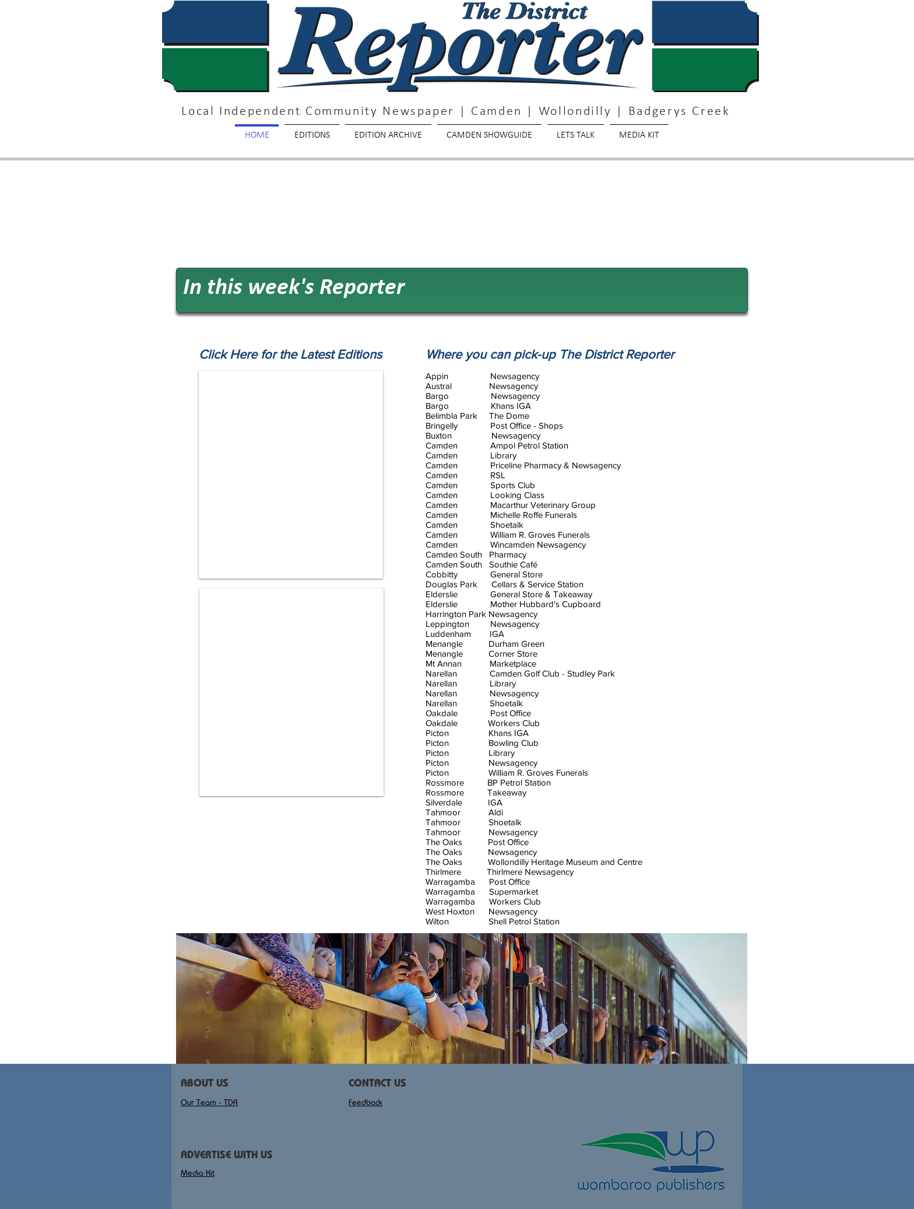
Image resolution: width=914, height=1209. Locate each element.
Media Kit (198, 1173)
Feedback (365, 1102)
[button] (461, 998)
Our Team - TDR (209, 1102)
